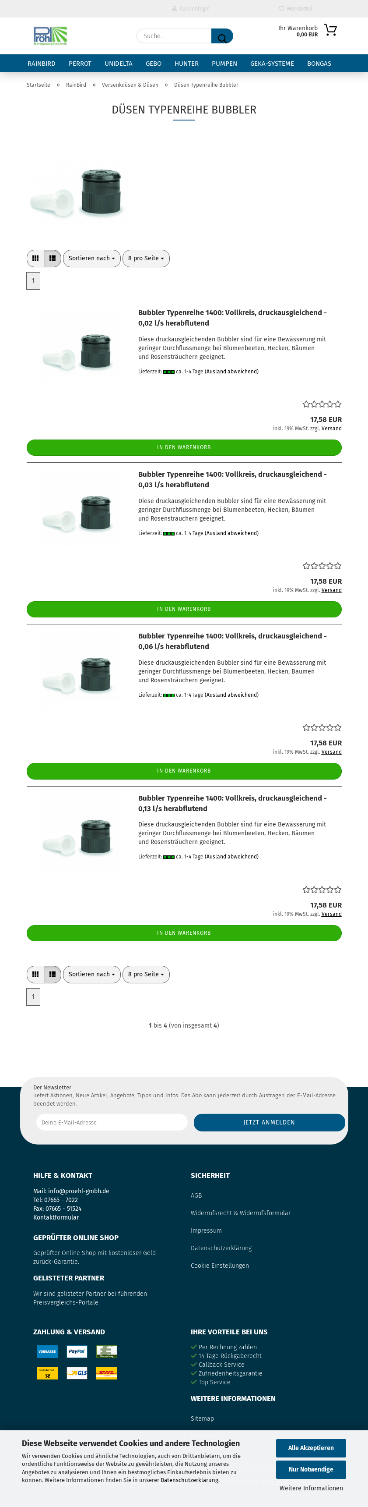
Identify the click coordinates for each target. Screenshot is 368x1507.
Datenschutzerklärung (189, 1480)
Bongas (319, 63)
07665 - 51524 (63, 1209)
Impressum (206, 1230)
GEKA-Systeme (272, 63)
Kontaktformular (56, 1217)
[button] (35, 258)
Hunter (187, 63)
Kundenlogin (191, 9)
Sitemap (202, 1418)
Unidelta (119, 63)
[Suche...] (222, 35)
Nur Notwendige (311, 1469)
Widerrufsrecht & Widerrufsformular (241, 1213)
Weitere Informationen (311, 1488)
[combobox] (92, 258)
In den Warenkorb (184, 447)
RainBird (42, 63)
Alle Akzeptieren (311, 1448)
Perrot (80, 63)
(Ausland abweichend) (232, 372)
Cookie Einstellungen (220, 1265)
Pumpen (224, 63)
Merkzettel (295, 9)
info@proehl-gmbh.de (78, 1191)
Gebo (153, 63)
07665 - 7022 (61, 1200)
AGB (196, 1195)
